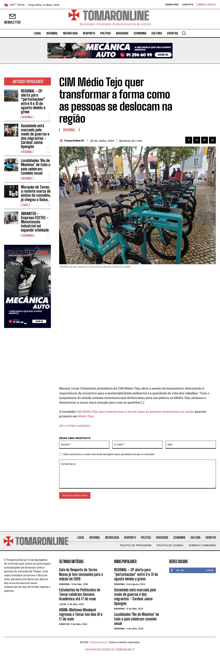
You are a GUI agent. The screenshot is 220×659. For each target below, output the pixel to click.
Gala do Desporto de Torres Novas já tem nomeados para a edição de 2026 (81, 575)
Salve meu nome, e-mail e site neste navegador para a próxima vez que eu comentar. (109, 454)
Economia (27, 235)
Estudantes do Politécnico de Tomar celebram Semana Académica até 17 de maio (79, 595)
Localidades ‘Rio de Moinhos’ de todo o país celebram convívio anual (35, 166)
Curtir (209, 570)
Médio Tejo (86, 416)
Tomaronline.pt (98, 642)
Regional (27, 117)
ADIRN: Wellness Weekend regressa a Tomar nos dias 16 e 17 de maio (80, 615)
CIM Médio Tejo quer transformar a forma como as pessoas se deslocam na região (135, 412)
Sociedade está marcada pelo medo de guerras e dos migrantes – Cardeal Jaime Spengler (35, 136)
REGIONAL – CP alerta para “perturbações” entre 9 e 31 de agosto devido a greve (33, 101)
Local (25, 204)
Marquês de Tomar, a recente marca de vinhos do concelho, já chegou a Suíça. (36, 193)
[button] (184, 33)
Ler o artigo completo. (75, 425)
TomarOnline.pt (74, 140)
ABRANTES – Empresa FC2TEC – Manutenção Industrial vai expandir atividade (35, 222)
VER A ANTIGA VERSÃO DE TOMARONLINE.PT (110, 650)
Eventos (64, 624)
